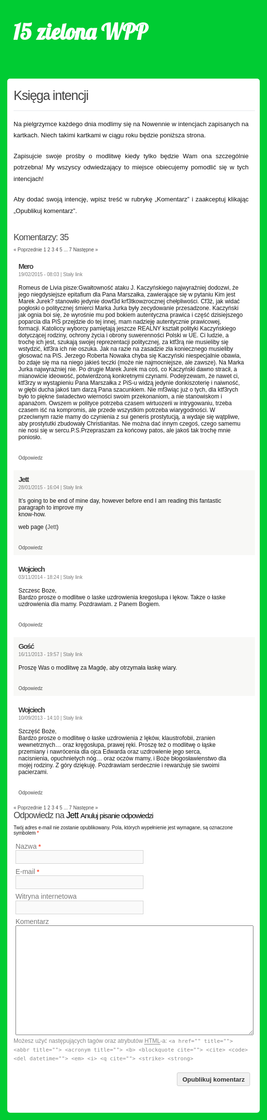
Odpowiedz (30, 458)
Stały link (72, 274)
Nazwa (26, 846)
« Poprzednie (28, 249)
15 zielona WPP (80, 31)
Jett (23, 479)
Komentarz (32, 921)
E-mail (25, 871)
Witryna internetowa (46, 897)
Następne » (85, 249)
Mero (25, 266)
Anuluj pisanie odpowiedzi (116, 815)
